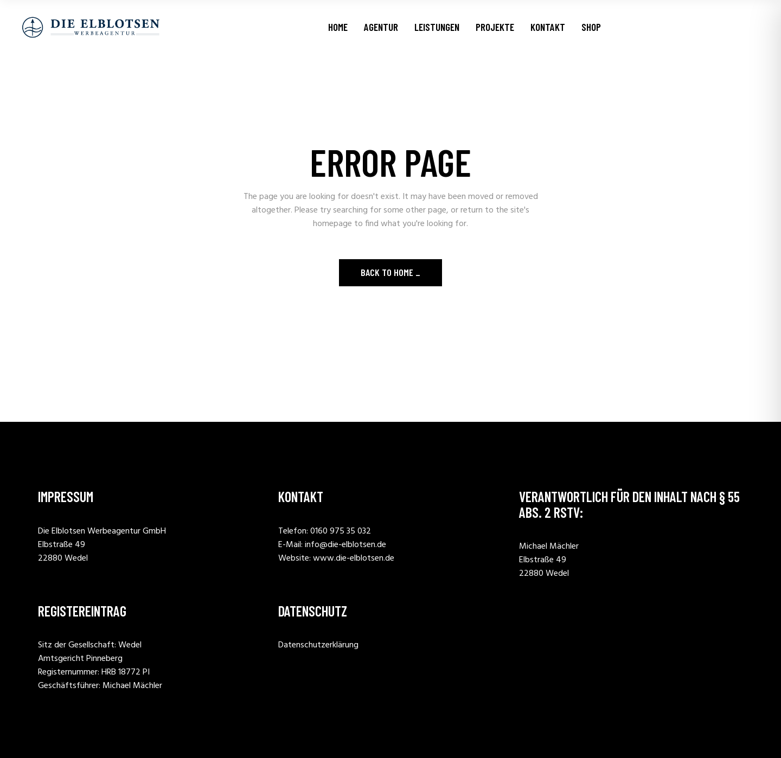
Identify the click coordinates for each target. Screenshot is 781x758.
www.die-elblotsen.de (353, 558)
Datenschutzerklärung (318, 645)
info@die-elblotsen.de (345, 545)
